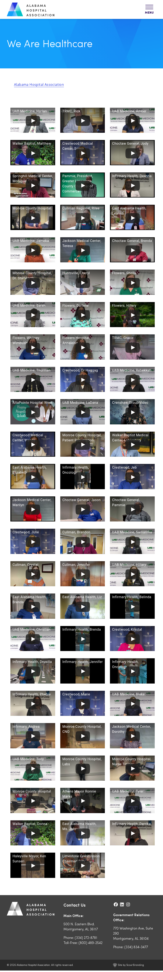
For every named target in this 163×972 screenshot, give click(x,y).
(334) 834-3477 (136, 948)
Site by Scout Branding (128, 967)
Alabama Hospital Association (39, 86)
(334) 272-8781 (86, 939)
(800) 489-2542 (91, 944)
